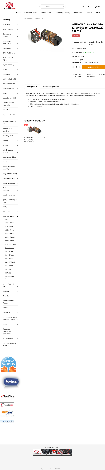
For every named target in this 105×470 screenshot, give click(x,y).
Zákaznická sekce (30, 13)
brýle (5, 324)
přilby (5, 93)
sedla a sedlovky (9, 183)
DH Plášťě (8, 273)
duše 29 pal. (9, 269)
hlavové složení (9, 178)
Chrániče (6, 312)
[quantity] (76, 67)
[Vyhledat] (41, 6)
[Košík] (97, 7)
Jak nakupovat (45, 13)
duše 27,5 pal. (10, 262)
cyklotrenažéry (8, 65)
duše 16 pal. (9, 251)
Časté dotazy (78, 13)
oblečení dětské (9, 84)
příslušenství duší (9, 278)
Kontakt (89, 13)
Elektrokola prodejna (7, 35)
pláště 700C (9, 226)
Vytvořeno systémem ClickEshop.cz (52, 469)
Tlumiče (6, 296)
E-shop (18, 13)
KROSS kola (7, 48)
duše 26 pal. (9, 259)
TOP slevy (6, 25)
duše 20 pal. (9, 255)
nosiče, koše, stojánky (8, 130)
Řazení (5, 308)
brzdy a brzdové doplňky (9, 168)
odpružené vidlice (9, 157)
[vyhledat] (55, 6)
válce (5, 69)
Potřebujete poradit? (51, 87)
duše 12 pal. (9, 248)
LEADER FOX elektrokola (7, 42)
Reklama (6, 211)
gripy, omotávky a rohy (10, 201)
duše (6, 219)
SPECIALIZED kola (9, 53)
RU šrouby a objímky (7, 189)
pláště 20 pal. (10, 234)
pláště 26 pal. (10, 223)
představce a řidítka (8, 151)
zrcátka (6, 291)
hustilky (6, 162)
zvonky (5, 141)
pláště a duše (8, 216)
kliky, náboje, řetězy (10, 174)
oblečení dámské (9, 79)
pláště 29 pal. (10, 241)
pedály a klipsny (9, 195)
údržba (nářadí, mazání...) (9, 104)
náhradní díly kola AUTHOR (9, 344)
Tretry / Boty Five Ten (9, 285)
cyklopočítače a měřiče (9, 116)
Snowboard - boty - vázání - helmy (10, 318)
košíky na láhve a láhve (9, 123)
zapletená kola (8, 338)
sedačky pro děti (9, 98)
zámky (5, 145)
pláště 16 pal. (9, 230)
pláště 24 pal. (10, 237)
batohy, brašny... (9, 88)
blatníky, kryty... (8, 136)
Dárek (98, 13)
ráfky (5, 207)
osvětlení (6, 110)
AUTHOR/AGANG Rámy (9, 59)
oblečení (6, 74)
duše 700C (9, 266)
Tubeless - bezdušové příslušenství (7, 331)
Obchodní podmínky (62, 13)
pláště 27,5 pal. (10, 244)
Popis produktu (33, 87)
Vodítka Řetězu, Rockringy (9, 302)
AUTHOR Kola (8, 29)
